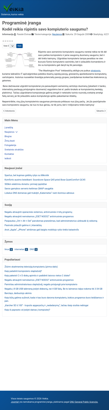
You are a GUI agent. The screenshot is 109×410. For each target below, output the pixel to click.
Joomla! (15, 402)
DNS (32, 249)
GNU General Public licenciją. (84, 402)
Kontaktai (9, 154)
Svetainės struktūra (14, 149)
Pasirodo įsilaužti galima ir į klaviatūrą (23, 225)
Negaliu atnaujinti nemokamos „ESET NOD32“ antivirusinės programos (39, 216)
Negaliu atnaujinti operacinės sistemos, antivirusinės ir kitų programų (38, 212)
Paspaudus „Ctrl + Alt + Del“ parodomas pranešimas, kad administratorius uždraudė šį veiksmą (51, 221)
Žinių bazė (10, 140)
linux (7, 249)
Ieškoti (8, 158)
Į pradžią (9, 127)
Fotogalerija (10, 145)
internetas (19, 249)
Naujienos (9, 132)
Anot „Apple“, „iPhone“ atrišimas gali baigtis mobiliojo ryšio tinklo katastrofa (42, 229)
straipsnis (95, 70)
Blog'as (8, 136)
